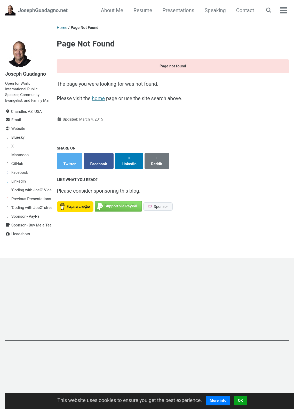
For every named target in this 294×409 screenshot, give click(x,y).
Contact (244, 10)
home (99, 99)
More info (220, 400)
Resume (141, 10)
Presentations (177, 10)
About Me (111, 10)
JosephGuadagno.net (43, 10)
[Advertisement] (147, 311)
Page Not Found (86, 44)
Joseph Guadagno (26, 74)
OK (242, 400)
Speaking (214, 10)
